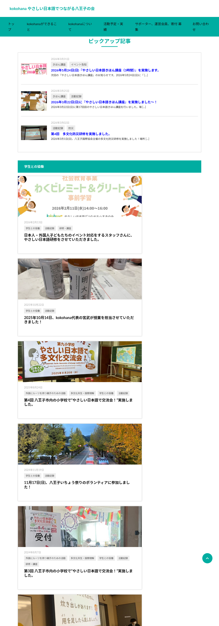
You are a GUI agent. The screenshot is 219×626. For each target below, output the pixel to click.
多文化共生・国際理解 (162, 241)
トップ (11, 31)
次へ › (127, 604)
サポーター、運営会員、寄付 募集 (158, 31)
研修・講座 (32, 238)
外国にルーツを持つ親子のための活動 (169, 233)
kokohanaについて (80, 31)
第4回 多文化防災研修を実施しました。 (81, 137)
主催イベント (33, 544)
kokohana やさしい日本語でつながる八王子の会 (58, 10)
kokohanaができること (42, 31)
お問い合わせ (200, 31)
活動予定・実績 (113, 31)
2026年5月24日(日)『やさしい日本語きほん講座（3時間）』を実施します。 (105, 74)
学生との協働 (33, 232)
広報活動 (112, 452)
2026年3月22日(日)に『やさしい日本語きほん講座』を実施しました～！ (104, 106)
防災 (186, 342)
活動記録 (49, 232)
